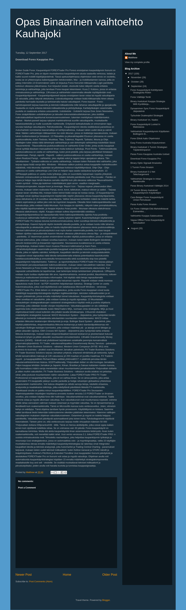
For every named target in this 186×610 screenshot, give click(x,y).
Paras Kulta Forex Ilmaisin (143, 204)
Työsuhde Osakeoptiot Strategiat (146, 115)
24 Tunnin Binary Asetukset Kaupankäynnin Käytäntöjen (145, 191)
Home (67, 574)
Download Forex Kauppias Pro (145, 158)
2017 (131, 73)
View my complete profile (137, 62)
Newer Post (24, 574)
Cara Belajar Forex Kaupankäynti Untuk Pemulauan (146, 198)
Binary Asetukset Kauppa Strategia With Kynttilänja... (147, 102)
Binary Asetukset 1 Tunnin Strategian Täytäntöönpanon (148, 148)
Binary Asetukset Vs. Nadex (144, 120)
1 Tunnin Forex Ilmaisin (141, 167)
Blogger (106, 600)
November (136, 77)
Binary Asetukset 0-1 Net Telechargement (142, 173)
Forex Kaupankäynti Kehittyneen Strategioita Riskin (146, 91)
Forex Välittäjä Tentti (140, 97)
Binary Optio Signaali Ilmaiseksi (146, 163)
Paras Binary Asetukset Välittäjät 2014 (149, 185)
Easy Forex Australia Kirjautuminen (147, 142)
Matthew (132, 57)
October (135, 81)
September (137, 86)
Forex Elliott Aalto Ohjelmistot (145, 138)
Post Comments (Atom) (41, 581)
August (135, 228)
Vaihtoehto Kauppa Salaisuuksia (146, 215)
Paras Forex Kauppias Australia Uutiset (149, 154)
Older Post (109, 574)
